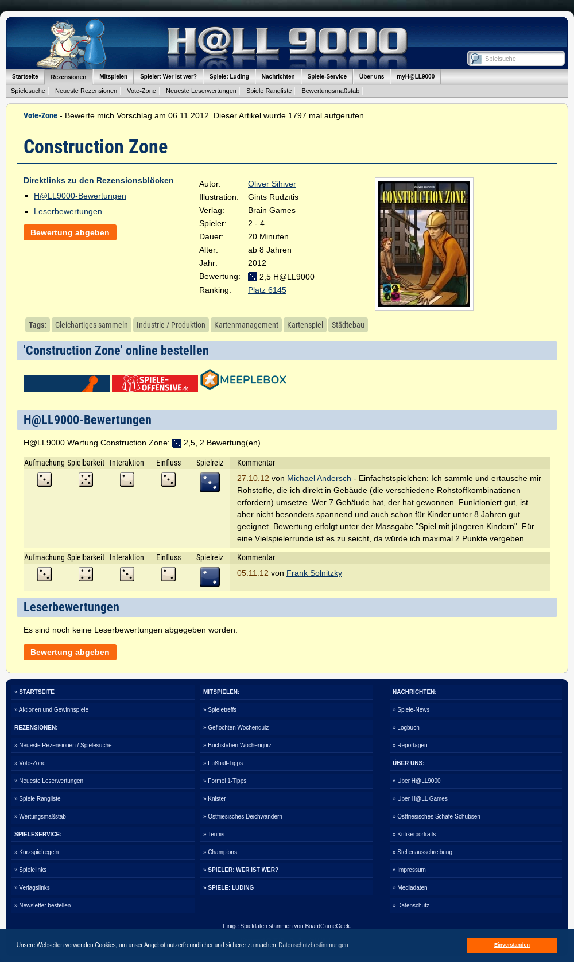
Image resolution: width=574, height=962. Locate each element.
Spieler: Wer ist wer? (168, 76)
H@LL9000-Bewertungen (80, 195)
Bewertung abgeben (70, 232)
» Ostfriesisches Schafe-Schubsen (436, 816)
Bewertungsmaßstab (330, 90)
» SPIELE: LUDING (228, 888)
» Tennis (213, 834)
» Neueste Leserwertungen (48, 781)
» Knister (214, 799)
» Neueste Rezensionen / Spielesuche (63, 745)
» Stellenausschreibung (422, 852)
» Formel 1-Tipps (224, 781)
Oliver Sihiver (272, 183)
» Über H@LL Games (420, 799)
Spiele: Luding (229, 76)
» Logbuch (406, 727)
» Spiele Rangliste (37, 799)
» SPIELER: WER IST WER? (240, 870)
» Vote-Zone (29, 763)
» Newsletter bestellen (42, 905)
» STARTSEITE (34, 692)
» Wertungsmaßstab (40, 816)
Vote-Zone (141, 90)
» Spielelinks (30, 870)
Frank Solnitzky (314, 572)
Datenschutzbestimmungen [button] (313, 945)
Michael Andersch (319, 478)
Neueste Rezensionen (86, 90)
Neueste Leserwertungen (201, 90)
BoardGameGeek (327, 926)
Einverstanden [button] (512, 945)
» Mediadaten (410, 888)
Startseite (25, 76)
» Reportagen (410, 745)
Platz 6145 (267, 289)
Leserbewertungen (68, 211)
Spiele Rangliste (269, 90)
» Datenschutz (411, 905)
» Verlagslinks (32, 888)
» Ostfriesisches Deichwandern (242, 816)
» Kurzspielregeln (36, 852)
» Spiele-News (411, 710)
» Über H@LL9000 (417, 781)
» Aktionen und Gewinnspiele (51, 710)
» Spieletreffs (219, 710)
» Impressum (409, 870)
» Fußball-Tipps (223, 763)
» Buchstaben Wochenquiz (237, 745)
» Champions (220, 852)
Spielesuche (28, 90)
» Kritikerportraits (414, 834)
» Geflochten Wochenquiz (236, 727)
